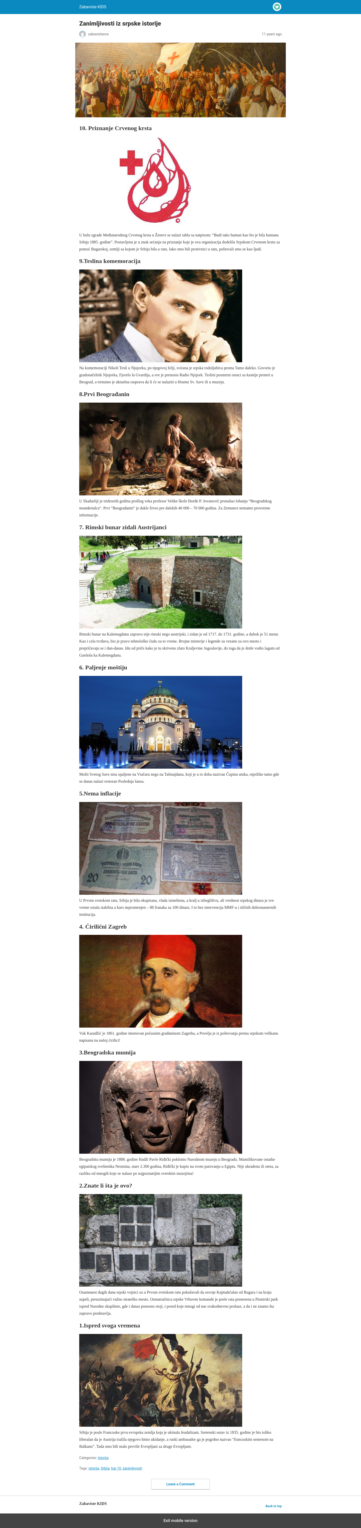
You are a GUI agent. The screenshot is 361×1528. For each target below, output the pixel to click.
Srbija (105, 1468)
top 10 (116, 1468)
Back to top (273, 1506)
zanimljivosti (132, 1468)
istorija (93, 1468)
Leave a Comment (180, 1484)
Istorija (103, 1458)
